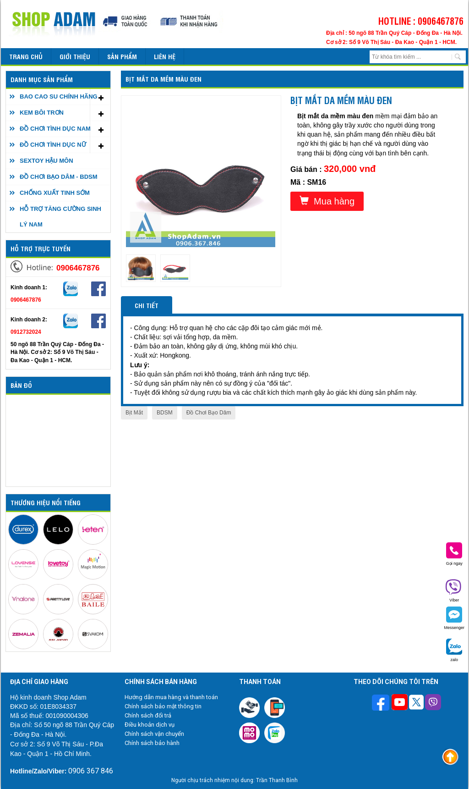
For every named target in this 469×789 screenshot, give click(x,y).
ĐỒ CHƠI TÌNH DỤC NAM (55, 128)
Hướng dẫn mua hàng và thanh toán (171, 697)
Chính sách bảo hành (152, 742)
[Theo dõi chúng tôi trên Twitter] (416, 703)
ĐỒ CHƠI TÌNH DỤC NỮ (53, 144)
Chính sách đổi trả (148, 715)
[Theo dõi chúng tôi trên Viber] (433, 703)
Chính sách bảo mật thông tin (163, 706)
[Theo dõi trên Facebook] (382, 703)
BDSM (165, 412)
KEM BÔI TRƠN (42, 112)
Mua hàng (327, 201)
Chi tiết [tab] (146, 305)
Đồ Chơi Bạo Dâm (208, 412)
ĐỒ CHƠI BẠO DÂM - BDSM (59, 176)
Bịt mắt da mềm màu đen (163, 78)
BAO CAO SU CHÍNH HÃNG (59, 96)
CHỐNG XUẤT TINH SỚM (55, 192)
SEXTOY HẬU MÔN (46, 160)
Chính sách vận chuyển (154, 733)
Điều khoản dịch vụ (150, 724)
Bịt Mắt (134, 412)
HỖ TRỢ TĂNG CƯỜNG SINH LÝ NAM (60, 216)
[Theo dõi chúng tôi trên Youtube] (400, 703)
